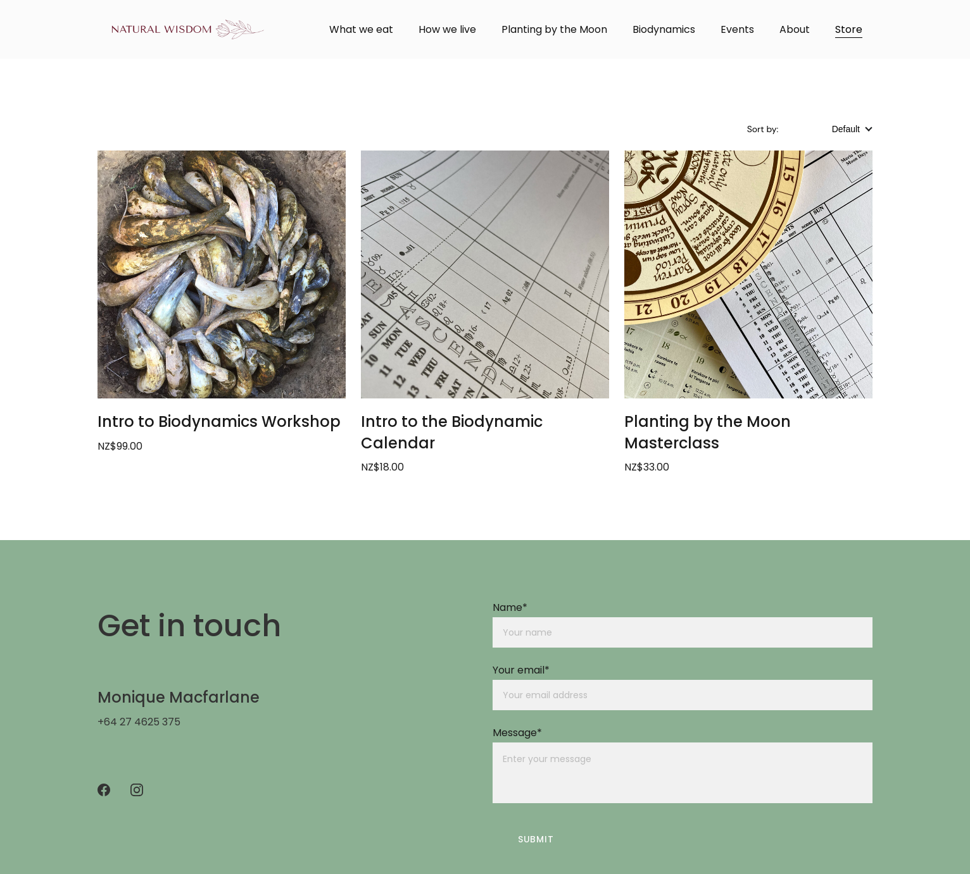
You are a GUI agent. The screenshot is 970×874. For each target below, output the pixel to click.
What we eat (361, 29)
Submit (535, 839)
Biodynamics (664, 29)
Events (737, 29)
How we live (447, 29)
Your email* (521, 670)
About (794, 29)
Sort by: (764, 129)
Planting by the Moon (554, 29)
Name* (510, 607)
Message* (517, 732)
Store (848, 29)
